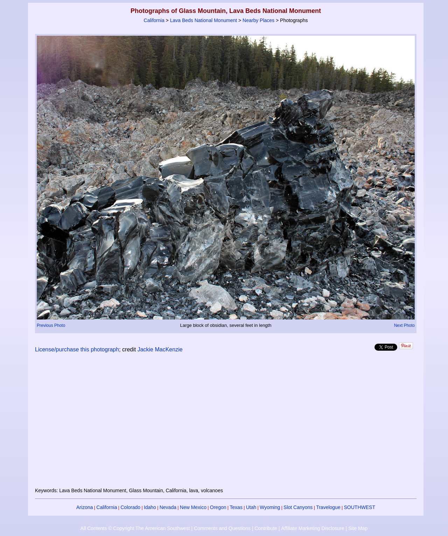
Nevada (168, 507)
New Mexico (193, 507)
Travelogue (328, 507)
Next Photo (404, 325)
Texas (236, 507)
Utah (251, 507)
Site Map (358, 528)
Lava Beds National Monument (203, 20)
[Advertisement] (225, 424)
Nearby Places (258, 20)
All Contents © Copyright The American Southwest (135, 528)
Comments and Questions (222, 528)
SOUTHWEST (359, 507)
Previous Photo (51, 325)
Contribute (265, 528)
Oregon (218, 507)
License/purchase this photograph (77, 349)
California (154, 20)
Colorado (130, 507)
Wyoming (270, 507)
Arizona (84, 507)
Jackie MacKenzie (160, 349)
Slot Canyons (298, 507)
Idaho (150, 507)
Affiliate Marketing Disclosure (312, 528)
